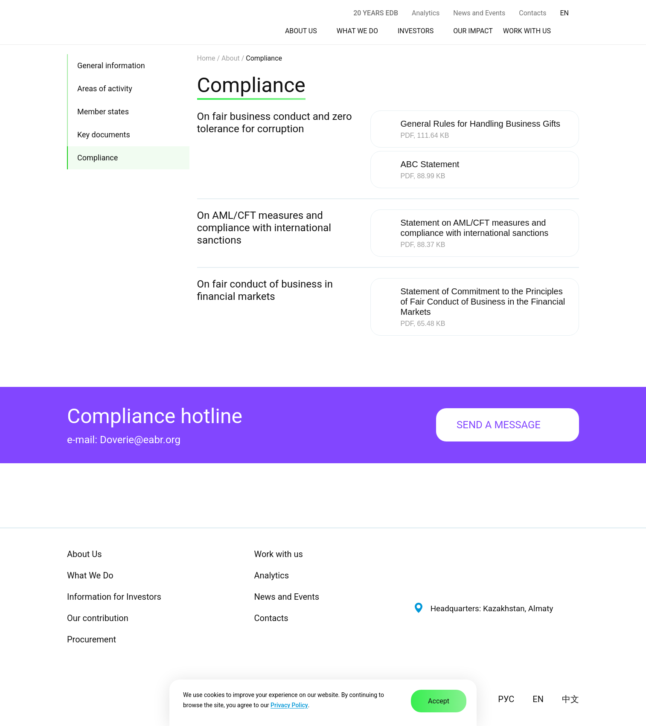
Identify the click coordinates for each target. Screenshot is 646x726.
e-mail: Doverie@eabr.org (123, 440)
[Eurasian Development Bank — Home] (496, 568)
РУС (506, 699)
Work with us (278, 554)
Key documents (103, 134)
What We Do (90, 575)
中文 (570, 699)
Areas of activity (104, 88)
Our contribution (97, 618)
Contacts (532, 13)
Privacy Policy (289, 705)
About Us (84, 554)
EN (538, 699)
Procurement (91, 639)
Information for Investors (114, 597)
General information (111, 65)
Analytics (425, 13)
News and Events (479, 13)
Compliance (97, 157)
